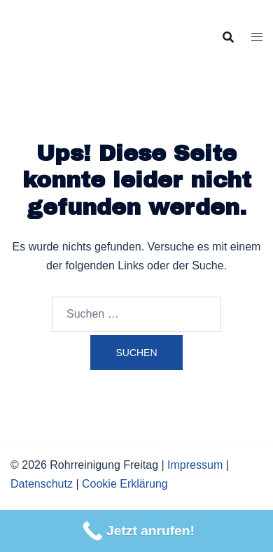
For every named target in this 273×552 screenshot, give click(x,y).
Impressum (195, 465)
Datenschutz (41, 484)
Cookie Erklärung (125, 484)
